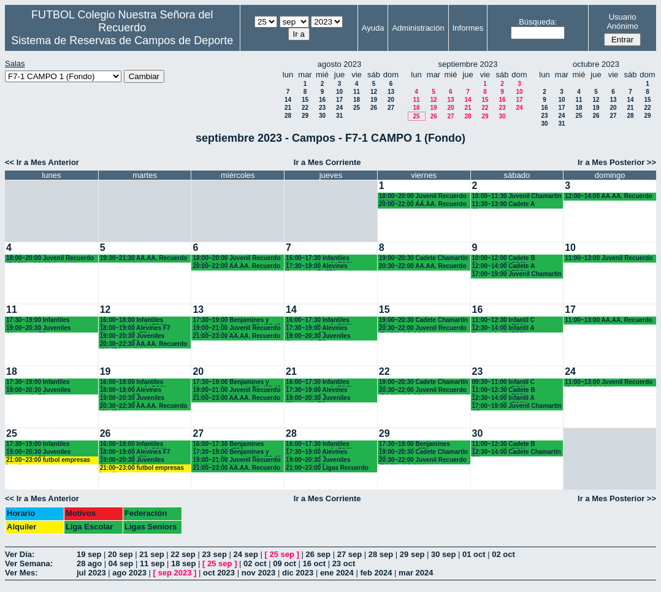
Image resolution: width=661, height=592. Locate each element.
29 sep (412, 554)
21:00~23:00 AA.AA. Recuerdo (236, 336)
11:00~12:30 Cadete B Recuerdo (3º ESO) (503, 390)
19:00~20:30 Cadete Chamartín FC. (423, 321)
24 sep (245, 554)
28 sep (381, 554)
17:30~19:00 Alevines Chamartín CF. (317, 329)
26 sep (318, 554)
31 (339, 115)
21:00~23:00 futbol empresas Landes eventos (48, 460)
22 (305, 107)
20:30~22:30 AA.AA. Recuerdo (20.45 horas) (144, 344)
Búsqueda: (538, 21)
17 (339, 99)
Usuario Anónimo (622, 21)
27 (391, 107)
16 (322, 99)
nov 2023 (259, 572)
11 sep (152, 563)
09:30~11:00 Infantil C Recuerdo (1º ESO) (503, 382)
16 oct (314, 563)
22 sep (182, 554)
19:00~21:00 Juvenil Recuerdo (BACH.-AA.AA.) (236, 329)
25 (356, 107)
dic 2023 (297, 572)
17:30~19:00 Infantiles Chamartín (38, 321)
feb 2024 (376, 572)
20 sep (120, 554)
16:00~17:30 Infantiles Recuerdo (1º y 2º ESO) (319, 259)
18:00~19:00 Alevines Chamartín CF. (131, 390)
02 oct (503, 554)
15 (305, 99)
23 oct (344, 563)
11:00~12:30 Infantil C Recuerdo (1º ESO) (503, 321)
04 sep (121, 563)
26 (373, 107)
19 (373, 99)
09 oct (284, 563)
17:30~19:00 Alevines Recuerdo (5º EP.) (317, 267)
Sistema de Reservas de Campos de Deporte (122, 40)
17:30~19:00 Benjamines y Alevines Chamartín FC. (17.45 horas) (236, 321)
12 (373, 91)
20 (391, 99)
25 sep (282, 554)
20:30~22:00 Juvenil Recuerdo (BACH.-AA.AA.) (423, 329)
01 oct (474, 554)
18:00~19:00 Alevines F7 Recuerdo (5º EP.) (135, 329)
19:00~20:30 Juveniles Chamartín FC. (38, 329)
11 (356, 91)
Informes (468, 28)
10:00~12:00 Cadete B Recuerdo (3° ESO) (503, 259)
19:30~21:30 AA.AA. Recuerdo (144, 258)
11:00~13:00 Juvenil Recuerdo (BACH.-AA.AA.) (608, 382)
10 (339, 91)
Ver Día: (19, 554)
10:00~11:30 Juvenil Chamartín (517, 196)
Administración (418, 28)
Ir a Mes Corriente (327, 162)
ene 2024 (337, 572)
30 (322, 115)
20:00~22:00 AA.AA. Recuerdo (423, 204)
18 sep (183, 563)
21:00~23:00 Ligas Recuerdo (327, 467)
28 (288, 115)
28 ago (89, 563)
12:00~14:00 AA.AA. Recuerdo (608, 196)
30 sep (443, 554)
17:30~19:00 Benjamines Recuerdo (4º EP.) (414, 444)
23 (322, 107)
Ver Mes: (21, 572)
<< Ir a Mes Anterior (42, 162)
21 (288, 107)
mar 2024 (416, 572)
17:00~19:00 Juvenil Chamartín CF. (517, 406)
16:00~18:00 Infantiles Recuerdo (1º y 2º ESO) (133, 321)
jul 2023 (91, 572)
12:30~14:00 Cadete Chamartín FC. (516, 452)
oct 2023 (219, 572)
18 (356, 99)
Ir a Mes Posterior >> (617, 162)
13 (391, 91)
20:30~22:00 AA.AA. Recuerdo (423, 266)
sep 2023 (175, 572)
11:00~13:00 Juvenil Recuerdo (608, 258)
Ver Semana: (29, 563)
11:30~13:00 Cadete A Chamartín (503, 205)
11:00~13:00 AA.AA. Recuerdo (608, 320)
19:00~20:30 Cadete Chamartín (423, 258)
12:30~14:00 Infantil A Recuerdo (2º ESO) (503, 329)
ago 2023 (129, 572)
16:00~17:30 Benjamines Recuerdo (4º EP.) (228, 444)
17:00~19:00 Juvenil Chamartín (517, 274)
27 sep (349, 554)
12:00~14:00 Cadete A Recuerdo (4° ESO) (503, 267)
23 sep (214, 554)
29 (305, 115)
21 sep (151, 554)
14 (288, 99)
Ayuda (373, 28)
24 (339, 107)
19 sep (89, 554)
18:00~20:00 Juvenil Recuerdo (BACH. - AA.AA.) (423, 197)
